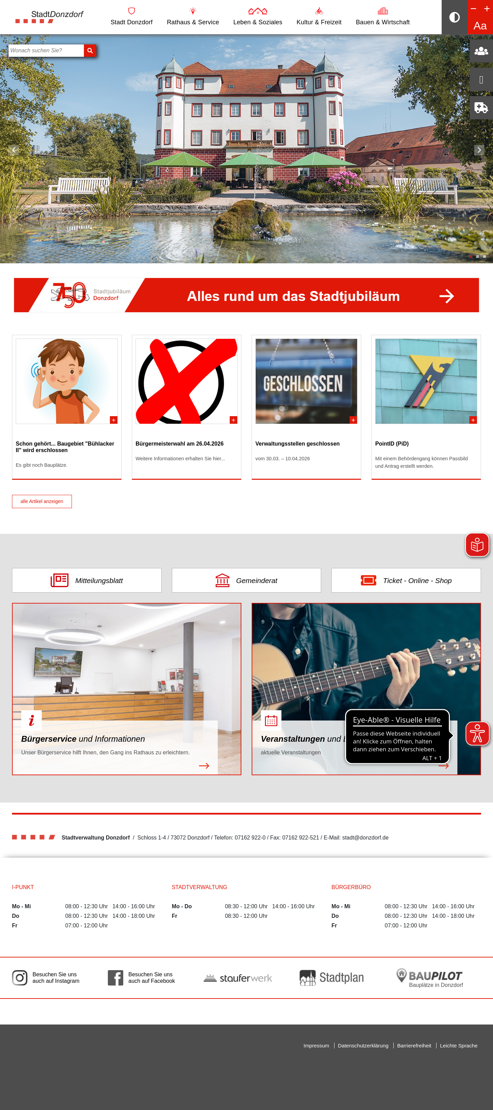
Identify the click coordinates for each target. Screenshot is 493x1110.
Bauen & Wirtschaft (383, 17)
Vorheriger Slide (14, 150)
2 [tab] (477, 256)
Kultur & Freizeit (318, 17)
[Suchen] (90, 50)
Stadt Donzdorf (132, 17)
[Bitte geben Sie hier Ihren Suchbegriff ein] (46, 50)
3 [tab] (484, 256)
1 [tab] (470, 256)
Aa (480, 25)
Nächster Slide (479, 150)
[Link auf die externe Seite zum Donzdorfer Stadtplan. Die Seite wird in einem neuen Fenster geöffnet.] (334, 978)
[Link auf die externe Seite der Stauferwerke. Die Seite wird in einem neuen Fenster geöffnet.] (238, 978)
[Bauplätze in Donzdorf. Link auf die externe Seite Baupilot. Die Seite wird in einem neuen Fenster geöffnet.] (429, 978)
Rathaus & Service (193, 17)
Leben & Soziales (257, 17)
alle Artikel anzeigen (42, 501)
